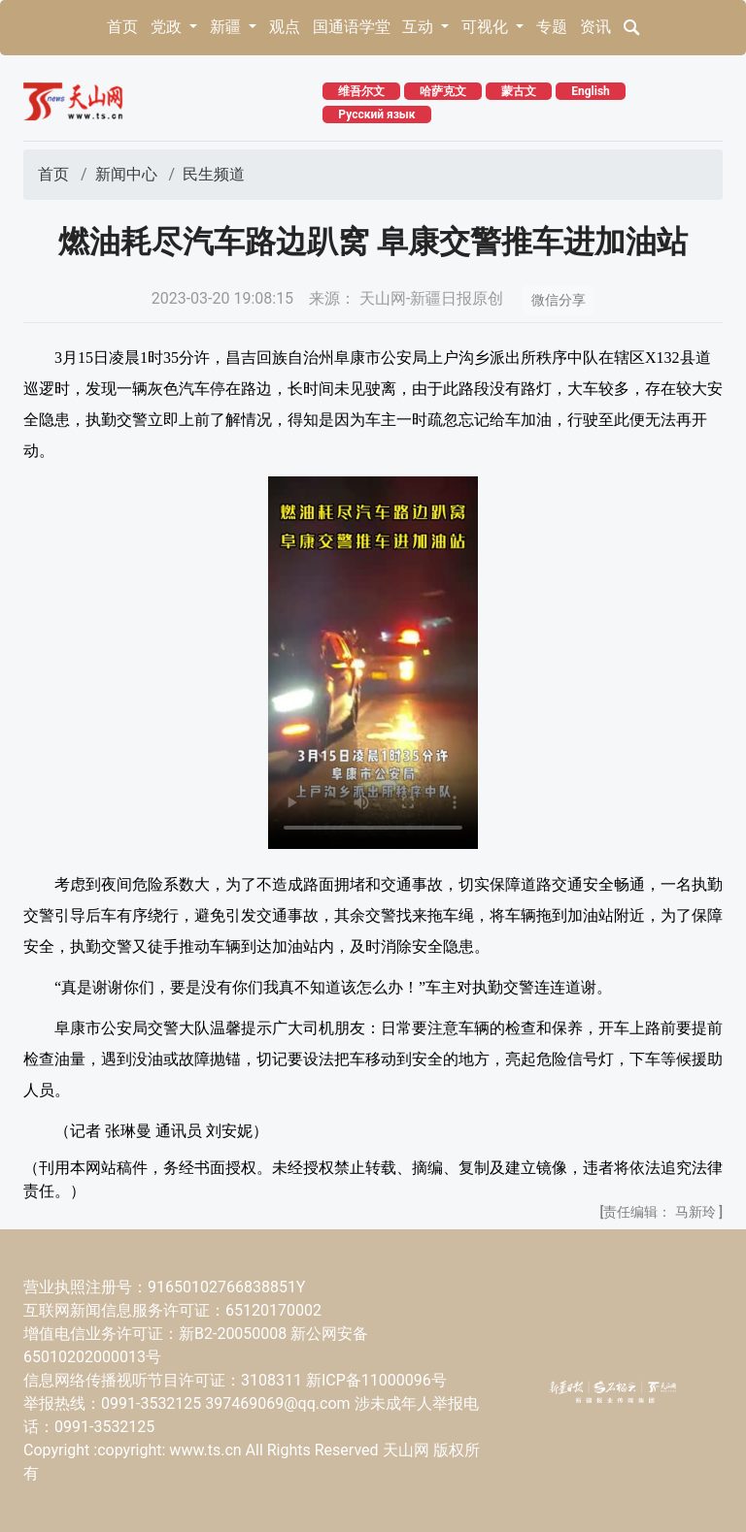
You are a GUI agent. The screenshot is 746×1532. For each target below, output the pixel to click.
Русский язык (376, 114)
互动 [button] (419, 26)
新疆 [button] (227, 26)
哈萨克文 (443, 91)
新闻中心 (126, 174)
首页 (122, 26)
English (590, 91)
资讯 (595, 26)
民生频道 (214, 174)
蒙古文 (518, 91)
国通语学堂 (351, 26)
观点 (284, 26)
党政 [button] (168, 26)
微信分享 (558, 300)
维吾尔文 (361, 91)
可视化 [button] (486, 26)
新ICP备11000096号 (376, 1380)
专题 (551, 26)
